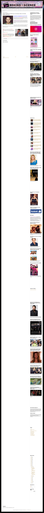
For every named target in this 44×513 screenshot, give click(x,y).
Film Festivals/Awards (22, 8)
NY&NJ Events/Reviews (27, 8)
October (32, 475)
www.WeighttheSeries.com (6, 35)
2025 (31, 457)
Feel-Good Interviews (6, 8)
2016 (31, 464)
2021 (31, 460)
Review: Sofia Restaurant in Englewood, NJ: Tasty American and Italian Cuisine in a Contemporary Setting (37, 129)
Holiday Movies (15, 9)
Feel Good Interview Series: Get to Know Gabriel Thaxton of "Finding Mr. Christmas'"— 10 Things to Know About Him (37, 132)
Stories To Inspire (17, 8)
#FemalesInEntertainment (10, 9)
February (32, 481)
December (32, 466)
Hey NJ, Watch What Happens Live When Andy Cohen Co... (33, 472)
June (31, 478)
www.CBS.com (6, 32)
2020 (31, 461)
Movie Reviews (13, 8)
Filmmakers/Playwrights (4, 9)
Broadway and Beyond (38, 9)
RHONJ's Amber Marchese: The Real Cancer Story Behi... (33, 474)
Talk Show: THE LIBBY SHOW (26, 9)
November (32, 467)
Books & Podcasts (20, 9)
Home (2, 8)
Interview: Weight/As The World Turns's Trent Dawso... (33, 468)
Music (35, 8)
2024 (31, 458)
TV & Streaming (32, 8)
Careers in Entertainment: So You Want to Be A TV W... (33, 470)
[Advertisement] (35, 282)
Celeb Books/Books (32, 433)
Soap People (38, 8)
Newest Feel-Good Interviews (33, 9)
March (31, 480)
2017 (31, 463)
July (31, 477)
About (10, 8)
